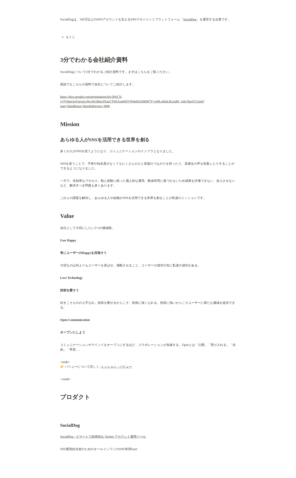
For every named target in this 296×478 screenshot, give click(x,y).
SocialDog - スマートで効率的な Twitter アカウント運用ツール (103, 436)
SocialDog (189, 19)
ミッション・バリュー (116, 366)
